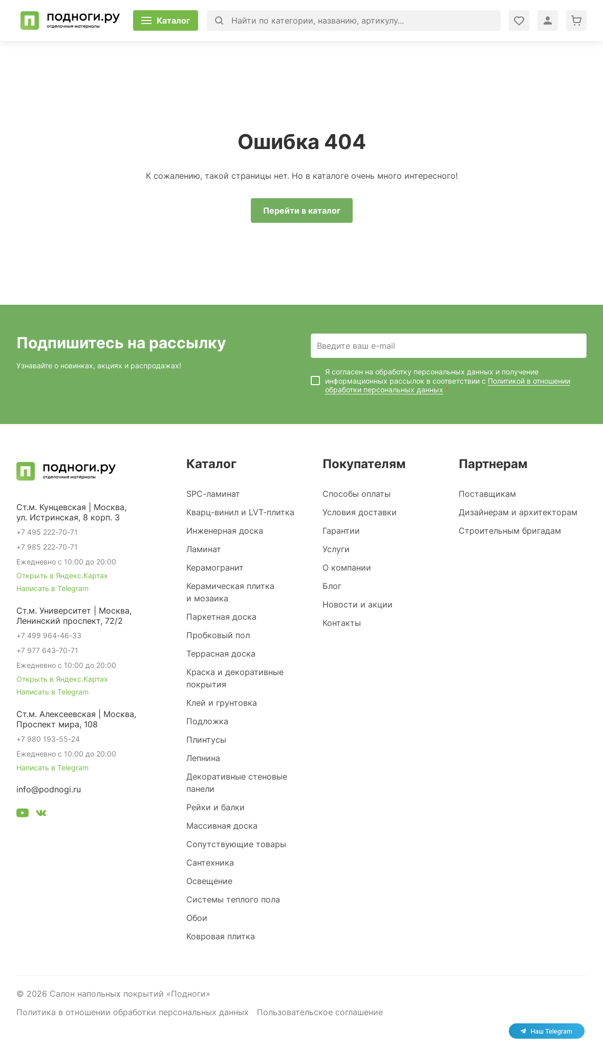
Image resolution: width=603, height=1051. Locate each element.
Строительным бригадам (510, 531)
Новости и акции (357, 604)
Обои (196, 918)
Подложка (207, 721)
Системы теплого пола (233, 899)
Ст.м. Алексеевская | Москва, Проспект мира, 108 (76, 719)
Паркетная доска (221, 617)
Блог (331, 586)
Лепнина (203, 758)
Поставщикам (487, 494)
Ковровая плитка (220, 936)
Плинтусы (206, 739)
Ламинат (203, 549)
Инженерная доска (224, 531)
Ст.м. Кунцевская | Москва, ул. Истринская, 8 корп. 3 (71, 512)
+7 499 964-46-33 (48, 635)
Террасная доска (220, 653)
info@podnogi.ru (48, 789)
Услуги (336, 549)
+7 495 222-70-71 (47, 532)
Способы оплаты (356, 494)
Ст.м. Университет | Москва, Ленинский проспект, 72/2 (74, 615)
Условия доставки (359, 512)
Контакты (341, 623)
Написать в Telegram (52, 588)
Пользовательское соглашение (320, 1012)
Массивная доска (221, 826)
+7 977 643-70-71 (47, 650)
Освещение (209, 881)
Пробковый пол (218, 635)
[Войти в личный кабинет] (519, 20)
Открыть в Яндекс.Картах (62, 575)
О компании (346, 567)
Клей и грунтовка (221, 703)
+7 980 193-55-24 (48, 738)
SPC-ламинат (213, 494)
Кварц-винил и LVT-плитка (240, 512)
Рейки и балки (215, 807)
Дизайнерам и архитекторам (518, 512)
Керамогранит (215, 567)
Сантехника (210, 862)
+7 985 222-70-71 (47, 546)
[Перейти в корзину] (576, 20)
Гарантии (341, 531)
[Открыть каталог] (165, 20)
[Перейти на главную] (70, 20)
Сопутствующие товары (236, 844)
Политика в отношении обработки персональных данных (132, 1012)
